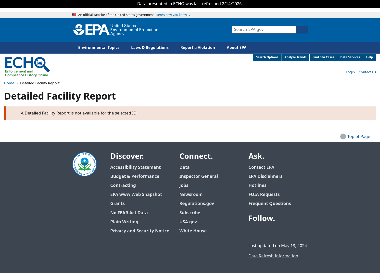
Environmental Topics (98, 48)
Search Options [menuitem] (267, 57)
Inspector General (198, 176)
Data (184, 167)
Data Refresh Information (273, 256)
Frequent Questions (269, 203)
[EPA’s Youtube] (277, 232)
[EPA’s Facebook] (253, 232)
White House (195, 231)
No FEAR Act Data (129, 213)
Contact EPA (261, 167)
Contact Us (367, 72)
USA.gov (191, 222)
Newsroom (191, 194)
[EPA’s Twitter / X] (265, 232)
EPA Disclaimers (265, 176)
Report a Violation (197, 48)
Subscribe (189, 213)
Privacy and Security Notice (139, 231)
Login (350, 72)
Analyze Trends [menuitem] (295, 57)
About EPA (236, 48)
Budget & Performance (134, 176)
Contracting (123, 185)
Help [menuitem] (369, 57)
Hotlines (257, 185)
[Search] (302, 30)
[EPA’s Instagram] (288, 232)
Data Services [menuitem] (350, 57)
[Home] (115, 30)
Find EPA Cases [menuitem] (323, 57)
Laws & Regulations (150, 48)
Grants (117, 203)
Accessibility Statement (135, 167)
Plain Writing (124, 222)
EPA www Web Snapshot (136, 194)
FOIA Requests (263, 194)
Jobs (184, 185)
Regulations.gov (199, 203)
